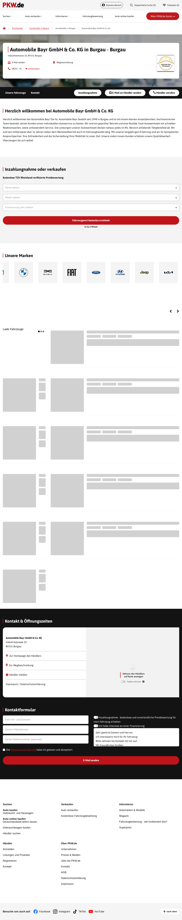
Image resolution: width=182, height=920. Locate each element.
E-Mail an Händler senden (125, 92)
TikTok (82, 911)
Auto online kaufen (124, 16)
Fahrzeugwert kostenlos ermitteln (91, 220)
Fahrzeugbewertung (93, 16)
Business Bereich (111, 5)
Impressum (67, 883)
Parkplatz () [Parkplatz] (171, 5)
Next (177, 311)
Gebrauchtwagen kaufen (16, 827)
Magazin (124, 816)
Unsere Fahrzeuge (15, 92)
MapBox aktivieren (134, 682)
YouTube (99, 911)
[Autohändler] (17, 28)
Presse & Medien (70, 855)
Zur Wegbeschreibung (20, 665)
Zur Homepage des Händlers (23, 655)
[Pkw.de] (4, 28)
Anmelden (8, 849)
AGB (63, 872)
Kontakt (35, 92)
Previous (170, 311)
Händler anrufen (164, 92)
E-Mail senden (18, 62)
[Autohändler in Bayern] (39, 28)
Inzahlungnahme (87, 92)
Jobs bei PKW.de (70, 860)
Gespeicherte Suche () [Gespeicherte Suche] (143, 5)
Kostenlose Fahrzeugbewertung (79, 816)
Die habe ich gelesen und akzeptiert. (39, 749)
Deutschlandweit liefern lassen (32, 820)
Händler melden (16, 674)
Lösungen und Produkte (16, 855)
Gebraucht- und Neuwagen (32, 812)
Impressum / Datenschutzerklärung (25, 684)
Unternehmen (68, 849)
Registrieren (10, 860)
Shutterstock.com (167, 85)
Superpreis (125, 827)
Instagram (64, 911)
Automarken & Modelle (132, 810)
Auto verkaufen (69, 810)
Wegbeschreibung (64, 62)
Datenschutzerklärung (23, 749)
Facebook (44, 911)
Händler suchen (12, 833)
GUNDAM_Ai (148, 85)
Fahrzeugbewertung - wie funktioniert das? (143, 821)
